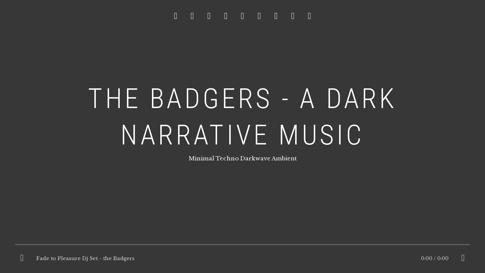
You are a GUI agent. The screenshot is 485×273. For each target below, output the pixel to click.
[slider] (242, 246)
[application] (242, 258)
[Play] (22, 258)
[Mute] (463, 258)
